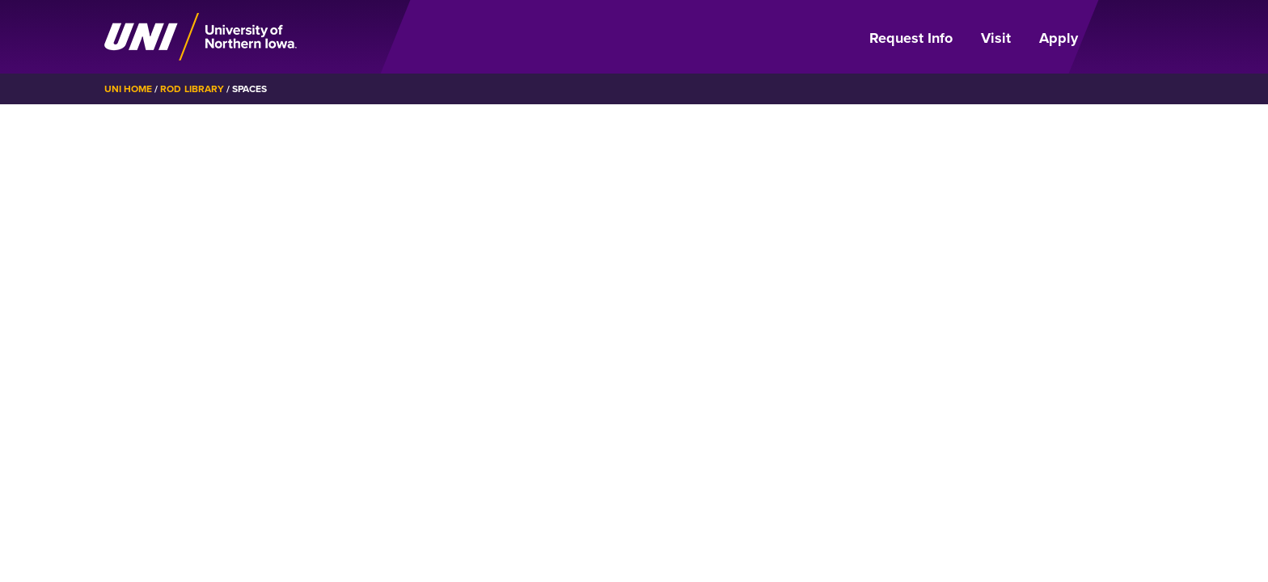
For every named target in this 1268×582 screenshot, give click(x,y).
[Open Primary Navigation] (1130, 37)
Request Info (911, 37)
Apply (1058, 37)
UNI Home (128, 89)
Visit (996, 37)
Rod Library (191, 89)
